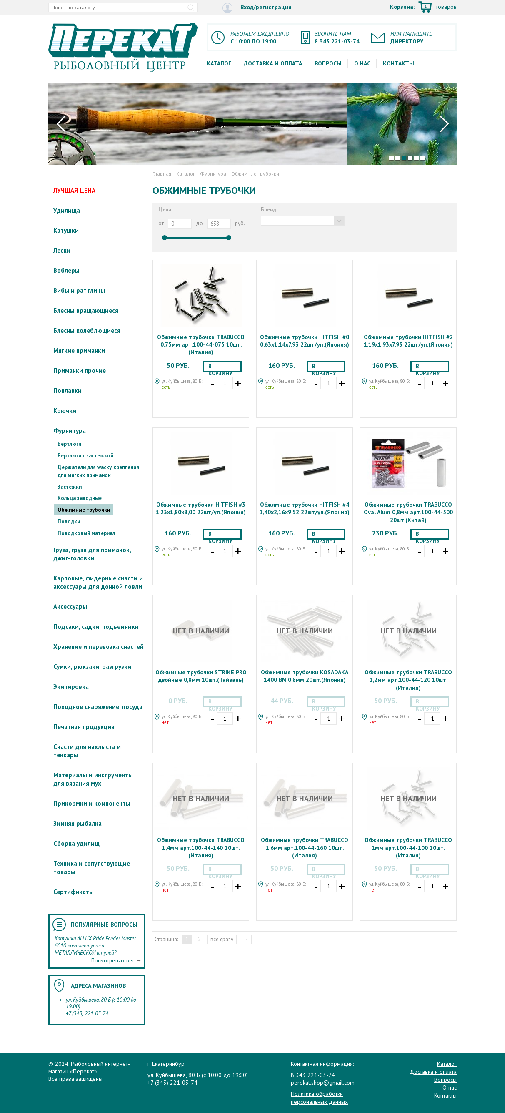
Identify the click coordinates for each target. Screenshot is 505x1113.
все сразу (221, 939)
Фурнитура (69, 431)
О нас (362, 63)
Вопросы (328, 63)
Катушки (66, 230)
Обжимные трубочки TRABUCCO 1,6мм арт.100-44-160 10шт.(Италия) (304, 847)
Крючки (64, 411)
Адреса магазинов (98, 986)
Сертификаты (73, 892)
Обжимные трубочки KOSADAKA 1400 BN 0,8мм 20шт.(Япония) (304, 675)
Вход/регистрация (257, 8)
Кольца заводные (80, 498)
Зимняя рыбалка (77, 823)
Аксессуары (70, 607)
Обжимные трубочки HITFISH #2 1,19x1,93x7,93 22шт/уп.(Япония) (408, 340)
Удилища (66, 210)
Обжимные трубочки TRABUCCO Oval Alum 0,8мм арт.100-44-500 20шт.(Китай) (408, 512)
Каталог (219, 63)
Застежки (70, 486)
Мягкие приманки (79, 350)
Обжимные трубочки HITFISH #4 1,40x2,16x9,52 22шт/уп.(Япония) (305, 508)
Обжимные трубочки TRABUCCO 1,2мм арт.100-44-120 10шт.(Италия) (408, 679)
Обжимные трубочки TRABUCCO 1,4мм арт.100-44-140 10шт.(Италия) (201, 847)
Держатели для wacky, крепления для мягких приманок (98, 471)
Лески (61, 250)
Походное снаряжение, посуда (97, 707)
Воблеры (66, 270)
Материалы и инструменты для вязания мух (93, 779)
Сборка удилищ (76, 843)
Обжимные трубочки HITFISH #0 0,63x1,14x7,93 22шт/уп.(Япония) (304, 340)
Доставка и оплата (273, 63)
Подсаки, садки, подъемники (96, 627)
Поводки (69, 521)
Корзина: (423, 8)
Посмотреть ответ (112, 960)
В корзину (220, 367)
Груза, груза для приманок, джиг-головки (92, 554)
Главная (161, 174)
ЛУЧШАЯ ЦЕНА (74, 190)
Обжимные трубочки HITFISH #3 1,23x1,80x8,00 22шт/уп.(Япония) (201, 508)
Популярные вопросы (104, 924)
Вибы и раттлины (79, 290)
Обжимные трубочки (84, 509)
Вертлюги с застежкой (85, 455)
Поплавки (67, 390)
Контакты (398, 63)
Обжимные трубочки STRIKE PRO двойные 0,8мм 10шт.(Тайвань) (201, 675)
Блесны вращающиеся (85, 310)
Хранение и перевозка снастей (98, 647)
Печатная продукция (84, 727)
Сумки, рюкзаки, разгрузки (92, 667)
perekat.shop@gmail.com (323, 1082)
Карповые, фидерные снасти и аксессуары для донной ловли (98, 582)
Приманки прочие (79, 370)
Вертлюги (69, 443)
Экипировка (71, 687)
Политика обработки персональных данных (319, 1097)
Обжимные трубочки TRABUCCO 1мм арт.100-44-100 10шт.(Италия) (408, 847)
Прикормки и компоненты (91, 803)
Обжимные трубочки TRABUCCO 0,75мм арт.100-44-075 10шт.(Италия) (201, 344)
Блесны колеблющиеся (86, 330)
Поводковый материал (86, 533)
